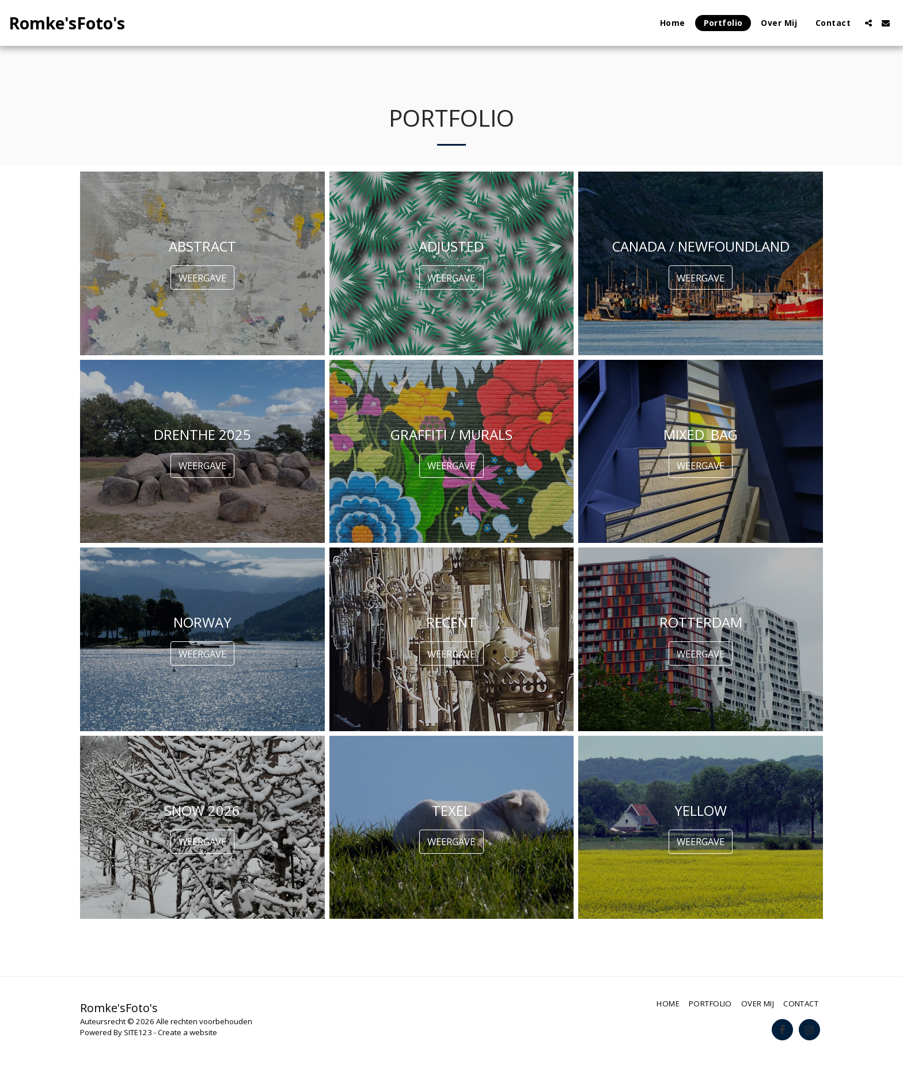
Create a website (187, 1032)
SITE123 (138, 1032)
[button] (868, 23)
